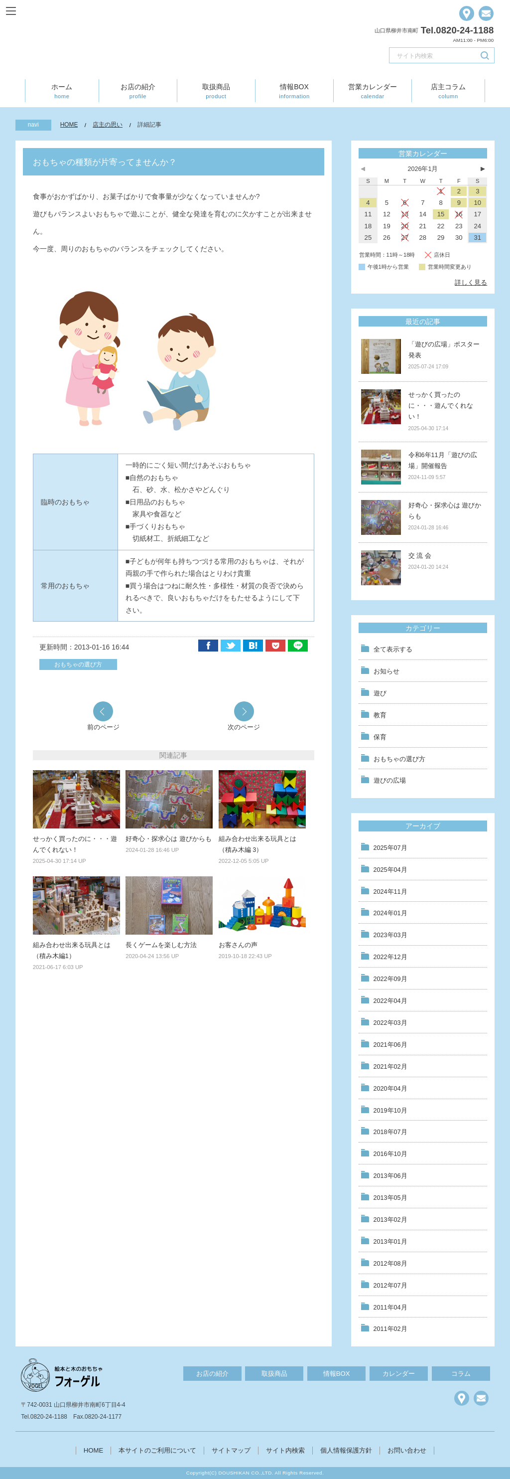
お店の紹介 (138, 91)
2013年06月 (390, 1175)
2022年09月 (390, 979)
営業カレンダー (372, 91)
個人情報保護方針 (346, 1450)
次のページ (244, 726)
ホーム (61, 91)
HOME (69, 124)
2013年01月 (390, 1241)
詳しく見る (471, 282)
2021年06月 (390, 1044)
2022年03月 (390, 1022)
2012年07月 (390, 1285)
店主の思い (108, 124)
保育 (380, 737)
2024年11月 (390, 891)
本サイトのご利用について (157, 1450)
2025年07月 (390, 847)
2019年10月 (390, 1110)
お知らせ (386, 671)
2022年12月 (390, 957)
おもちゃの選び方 (78, 664)
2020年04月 (390, 1088)
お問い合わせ (406, 1450)
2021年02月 (390, 1066)
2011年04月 (390, 1307)
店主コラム (448, 91)
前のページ (103, 726)
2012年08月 (390, 1263)
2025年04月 (390, 869)
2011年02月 (390, 1328)
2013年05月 (390, 1197)
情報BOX (294, 91)
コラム (461, 1373)
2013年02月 (390, 1219)
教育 (380, 715)
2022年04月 (390, 1000)
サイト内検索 (285, 1450)
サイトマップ (231, 1450)
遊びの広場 (390, 780)
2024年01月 (390, 913)
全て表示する (393, 649)
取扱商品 (216, 91)
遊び (380, 693)
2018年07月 (390, 1132)
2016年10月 (390, 1153)
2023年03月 (390, 935)
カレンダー (398, 1373)
